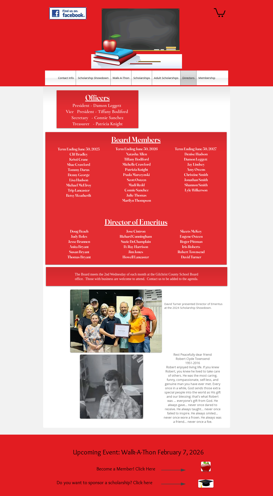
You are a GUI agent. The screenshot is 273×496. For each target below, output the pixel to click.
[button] (219, 12)
